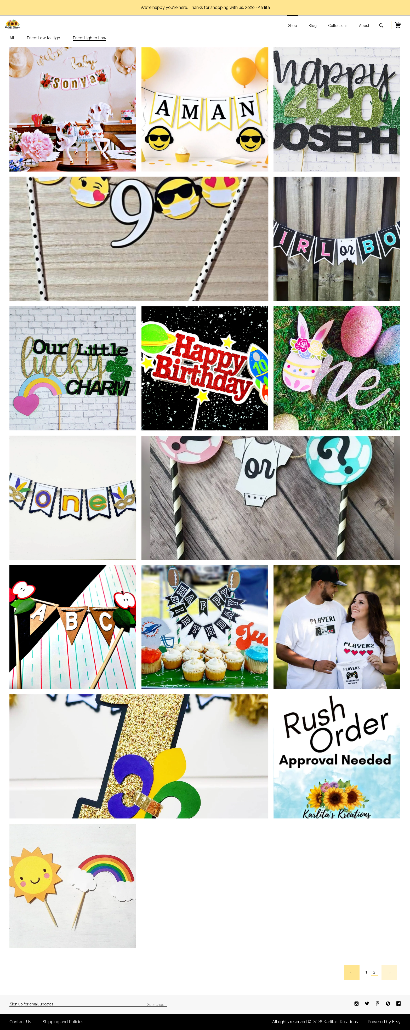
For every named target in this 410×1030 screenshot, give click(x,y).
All (11, 38)
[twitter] (367, 1003)
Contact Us (20, 1021)
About (364, 26)
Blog (313, 26)
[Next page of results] (389, 972)
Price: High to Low (89, 38)
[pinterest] (378, 1003)
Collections (338, 26)
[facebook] (398, 1003)
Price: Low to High (43, 38)
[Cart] (398, 26)
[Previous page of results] (352, 972)
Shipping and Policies (63, 1021)
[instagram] (357, 1003)
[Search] (381, 26)
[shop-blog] (388, 1003)
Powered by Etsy (384, 1021)
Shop (292, 26)
